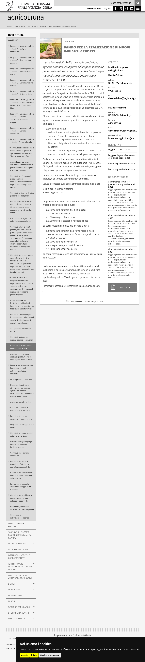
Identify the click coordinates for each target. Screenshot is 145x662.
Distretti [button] (21, 584)
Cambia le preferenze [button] (49, 655)
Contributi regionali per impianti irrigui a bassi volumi (21, 338)
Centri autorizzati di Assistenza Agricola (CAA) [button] (21, 576)
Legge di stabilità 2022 (119, 149)
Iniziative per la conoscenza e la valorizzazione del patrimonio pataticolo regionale (21, 369)
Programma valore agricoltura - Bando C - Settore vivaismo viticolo (22, 72)
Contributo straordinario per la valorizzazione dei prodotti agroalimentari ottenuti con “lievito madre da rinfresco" (22, 152)
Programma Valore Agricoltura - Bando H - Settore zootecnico (22, 131)
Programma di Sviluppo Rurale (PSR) (22, 426)
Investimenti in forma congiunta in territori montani (22, 417)
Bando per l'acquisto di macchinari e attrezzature (20, 409)
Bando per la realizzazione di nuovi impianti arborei (21, 347)
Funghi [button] (21, 601)
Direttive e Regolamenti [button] (21, 613)
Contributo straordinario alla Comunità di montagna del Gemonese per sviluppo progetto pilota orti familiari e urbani (22, 207)
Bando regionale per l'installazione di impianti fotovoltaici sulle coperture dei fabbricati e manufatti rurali (22, 304)
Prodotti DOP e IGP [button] (21, 618)
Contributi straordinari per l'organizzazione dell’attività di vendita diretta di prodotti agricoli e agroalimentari (22, 318)
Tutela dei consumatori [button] (21, 607)
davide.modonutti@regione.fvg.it (124, 130)
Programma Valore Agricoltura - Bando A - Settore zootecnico (22, 49)
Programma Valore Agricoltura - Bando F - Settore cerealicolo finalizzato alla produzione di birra (22, 104)
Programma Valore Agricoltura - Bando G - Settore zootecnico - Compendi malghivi (22, 118)
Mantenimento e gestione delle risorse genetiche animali (22, 219)
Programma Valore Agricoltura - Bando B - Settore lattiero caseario (22, 60)
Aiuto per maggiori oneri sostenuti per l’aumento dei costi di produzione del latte (21, 357)
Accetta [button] (24, 655)
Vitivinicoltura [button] (21, 595)
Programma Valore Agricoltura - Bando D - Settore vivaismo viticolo (22, 83)
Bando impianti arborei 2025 (122, 163)
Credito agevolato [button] (21, 543)
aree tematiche (20, 26)
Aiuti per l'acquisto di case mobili (20, 330)
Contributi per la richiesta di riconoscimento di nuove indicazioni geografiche (21, 498)
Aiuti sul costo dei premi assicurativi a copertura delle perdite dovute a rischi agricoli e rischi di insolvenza (22, 166)
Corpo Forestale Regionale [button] (21, 525)
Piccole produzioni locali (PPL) (21, 379)
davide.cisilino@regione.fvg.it (122, 98)
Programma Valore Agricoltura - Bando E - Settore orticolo (22, 92)
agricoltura (32, 26)
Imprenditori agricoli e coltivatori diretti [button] (21, 556)
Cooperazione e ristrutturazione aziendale (20, 516)
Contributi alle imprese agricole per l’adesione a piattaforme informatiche (20, 464)
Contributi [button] (13, 40)
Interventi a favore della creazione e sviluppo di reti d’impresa (20, 487)
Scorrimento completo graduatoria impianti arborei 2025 (121, 184)
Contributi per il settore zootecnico (19, 454)
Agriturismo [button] (21, 589)
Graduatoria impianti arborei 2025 (121, 216)
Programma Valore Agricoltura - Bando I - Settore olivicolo (22, 140)
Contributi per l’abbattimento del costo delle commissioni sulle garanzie (21, 475)
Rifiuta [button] (34, 655)
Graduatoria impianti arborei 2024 (121, 250)
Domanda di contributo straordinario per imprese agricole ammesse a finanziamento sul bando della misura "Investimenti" (22, 391)
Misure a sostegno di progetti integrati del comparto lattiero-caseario (22, 444)
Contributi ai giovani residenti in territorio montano (22, 434)
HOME (9, 26)
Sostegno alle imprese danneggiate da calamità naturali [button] (21, 535)
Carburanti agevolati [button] (21, 549)
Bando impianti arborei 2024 (122, 169)
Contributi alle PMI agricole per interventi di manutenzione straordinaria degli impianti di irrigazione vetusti (21, 182)
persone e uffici (94, 8)
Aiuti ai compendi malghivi (20, 402)
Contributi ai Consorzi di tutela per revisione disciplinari (22, 194)
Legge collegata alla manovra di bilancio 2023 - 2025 (122, 156)
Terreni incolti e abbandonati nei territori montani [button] (21, 567)
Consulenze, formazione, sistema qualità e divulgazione (22, 508)
